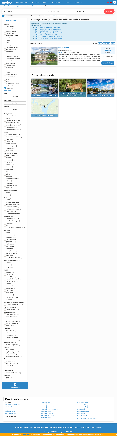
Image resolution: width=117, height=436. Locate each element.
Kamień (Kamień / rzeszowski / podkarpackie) (48, 29)
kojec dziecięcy (10, 277)
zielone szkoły (10, 326)
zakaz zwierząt (10, 150)
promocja (6, 106)
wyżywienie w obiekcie (12, 214)
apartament (8, 29)
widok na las (10, 365)
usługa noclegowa (10, 77)
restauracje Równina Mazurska (49, 409)
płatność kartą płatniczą (13, 373)
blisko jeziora (10, 331)
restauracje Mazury (46, 402)
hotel (6, 42)
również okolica (7, 16)
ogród (8, 188)
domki (8, 118)
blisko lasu (9, 333)
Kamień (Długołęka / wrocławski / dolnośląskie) (48, 36)
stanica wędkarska (10, 74)
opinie (113, 43)
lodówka (8, 183)
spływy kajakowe (11, 251)
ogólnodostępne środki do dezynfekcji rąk (12, 353)
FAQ (46, 427)
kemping (7, 45)
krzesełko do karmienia (13, 279)
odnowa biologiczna (11, 56)
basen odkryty (10, 237)
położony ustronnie (11, 337)
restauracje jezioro (82, 415)
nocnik (8, 283)
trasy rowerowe (10, 253)
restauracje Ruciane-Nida (48, 415)
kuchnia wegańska (11, 207)
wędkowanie (10, 255)
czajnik (8, 172)
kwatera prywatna (10, 49)
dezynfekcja (9, 350)
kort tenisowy (10, 246)
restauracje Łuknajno (83, 407)
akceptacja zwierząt (12, 134)
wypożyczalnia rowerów (13, 258)
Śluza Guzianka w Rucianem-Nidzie (44, 95)
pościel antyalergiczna (12, 309)
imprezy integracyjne (12, 314)
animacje (9, 272)
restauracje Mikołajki (83, 402)
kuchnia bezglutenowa (12, 204)
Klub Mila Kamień (64, 48)
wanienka (9, 299)
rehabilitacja (9, 148)
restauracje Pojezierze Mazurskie (50, 405)
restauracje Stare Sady (83, 411)
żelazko (8, 167)
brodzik (8, 274)
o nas (67, 427)
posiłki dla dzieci (11, 211)
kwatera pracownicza (11, 47)
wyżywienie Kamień (10, 407)
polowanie (9, 249)
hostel (7, 40)
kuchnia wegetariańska (12, 209)
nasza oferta (75, 427)
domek (7, 38)
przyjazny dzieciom (11, 297)
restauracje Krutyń (46, 417)
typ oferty (7, 24)
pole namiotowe (9, 65)
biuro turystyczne (10, 31)
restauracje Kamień (10, 413)
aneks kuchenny (11, 155)
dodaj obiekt (85, 427)
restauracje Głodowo (47, 413)
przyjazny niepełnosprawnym (14, 304)
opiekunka (9, 286)
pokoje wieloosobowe (12, 130)
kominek (8, 176)
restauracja (8, 88)
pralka (8, 193)
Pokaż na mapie (15, 385)
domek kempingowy (11, 36)
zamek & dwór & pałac (11, 84)
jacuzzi (8, 263)
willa (6, 79)
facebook (18, 427)
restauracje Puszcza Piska (48, 407)
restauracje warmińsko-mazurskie (87, 418)
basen (8, 233)
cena (5, 93)
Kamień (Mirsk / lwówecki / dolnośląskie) (46, 31)
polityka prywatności (56, 427)
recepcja (8, 223)
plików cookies (27, 434)
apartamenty (10, 116)
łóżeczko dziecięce (11, 281)
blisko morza (10, 335)
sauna (8, 265)
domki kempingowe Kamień (12, 404)
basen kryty (9, 235)
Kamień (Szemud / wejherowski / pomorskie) (47, 27)
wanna (8, 195)
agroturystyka (9, 26)
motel (7, 54)
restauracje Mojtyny (82, 413)
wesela (8, 319)
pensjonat (8, 61)
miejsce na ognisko (11, 185)
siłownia (8, 267)
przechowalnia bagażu (12, 221)
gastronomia (8, 86)
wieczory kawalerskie (12, 321)
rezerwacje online (10, 21)
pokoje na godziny (11, 218)
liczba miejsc (7, 100)
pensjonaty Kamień (10, 411)
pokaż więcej (8, 90)
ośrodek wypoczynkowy (12, 58)
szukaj (109, 11)
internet (8, 139)
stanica (7, 72)
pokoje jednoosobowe (12, 125)
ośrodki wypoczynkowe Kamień (13, 409)
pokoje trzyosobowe (12, 127)
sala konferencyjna (11, 317)
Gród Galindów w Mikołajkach (44, 115)
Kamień (60, 52)
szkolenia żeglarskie (12, 345)
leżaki (8, 181)
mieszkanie (8, 52)
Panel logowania (96, 427)
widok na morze (10, 368)
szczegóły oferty (108, 63)
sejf (7, 225)
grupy (8, 378)
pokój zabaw (10, 293)
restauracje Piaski (46, 411)
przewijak (9, 295)
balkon (8, 158)
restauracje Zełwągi (82, 405)
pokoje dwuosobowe (12, 123)
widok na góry (10, 361)
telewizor (9, 164)
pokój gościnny (9, 63)
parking (8, 141)
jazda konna (9, 244)
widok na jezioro (11, 363)
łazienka (8, 162)
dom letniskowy (9, 33)
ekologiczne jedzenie (12, 202)
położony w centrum (12, 340)
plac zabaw (9, 290)
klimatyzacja (10, 160)
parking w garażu (11, 146)
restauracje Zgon (82, 409)
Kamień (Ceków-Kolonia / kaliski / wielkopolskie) (48, 38)
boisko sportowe (11, 239)
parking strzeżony (11, 144)
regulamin (40, 427)
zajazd (7, 81)
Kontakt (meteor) (30, 427)
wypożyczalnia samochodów (14, 228)
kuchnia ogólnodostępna (13, 179)
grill (7, 174)
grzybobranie (10, 242)
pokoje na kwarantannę (13, 356)
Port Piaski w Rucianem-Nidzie (101, 95)
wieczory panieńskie (12, 323)
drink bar (8, 200)
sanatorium (8, 68)
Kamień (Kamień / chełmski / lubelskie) (46, 34)
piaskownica (10, 288)
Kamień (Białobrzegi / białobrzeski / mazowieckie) (49, 33)
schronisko (8, 70)
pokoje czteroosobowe (12, 120)
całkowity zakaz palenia (13, 137)
